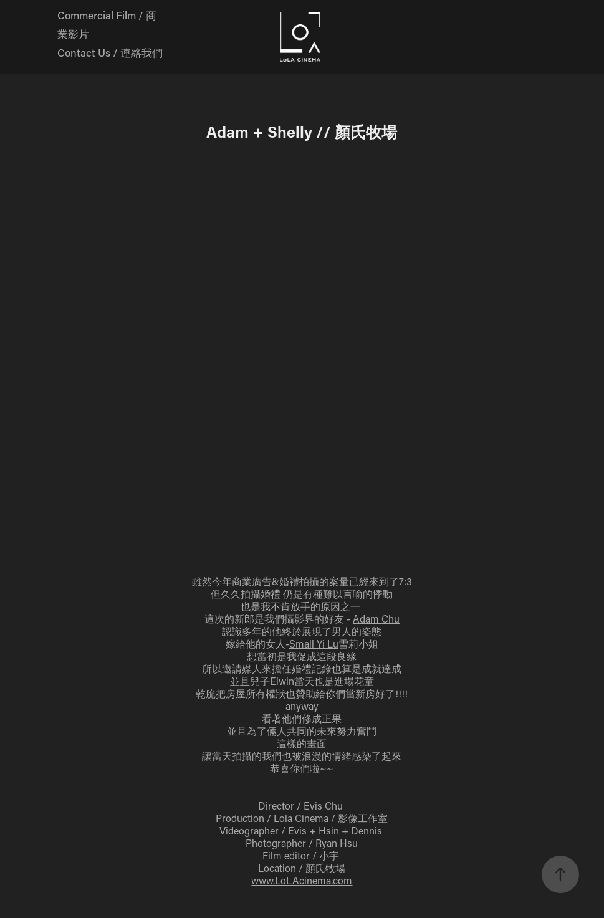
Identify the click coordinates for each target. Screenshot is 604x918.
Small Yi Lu (313, 643)
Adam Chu (376, 618)
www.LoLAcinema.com (301, 880)
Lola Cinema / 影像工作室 (331, 818)
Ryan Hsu (336, 842)
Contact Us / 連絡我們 (110, 52)
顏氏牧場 (325, 867)
